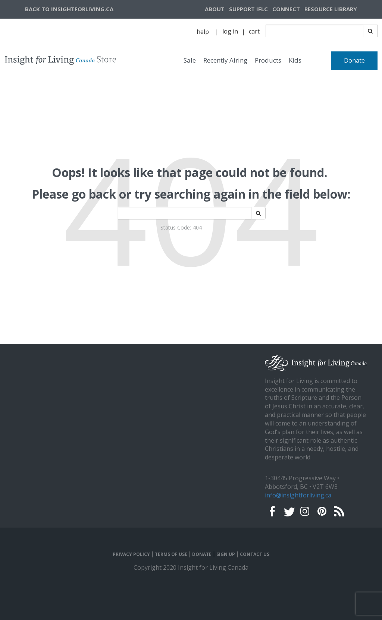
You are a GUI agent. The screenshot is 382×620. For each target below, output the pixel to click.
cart (254, 31)
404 (197, 227)
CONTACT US (254, 554)
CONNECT (286, 9)
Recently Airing (225, 60)
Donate (354, 60)
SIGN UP (225, 554)
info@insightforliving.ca (298, 495)
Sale (190, 60)
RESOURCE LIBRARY (330, 9)
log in (230, 31)
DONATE (202, 554)
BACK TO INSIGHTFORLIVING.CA (69, 9)
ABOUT (215, 9)
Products (268, 60)
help (203, 32)
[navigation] (340, 9)
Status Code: (175, 227)
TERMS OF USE (171, 554)
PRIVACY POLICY (131, 554)
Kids (295, 60)
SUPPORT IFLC (248, 9)
